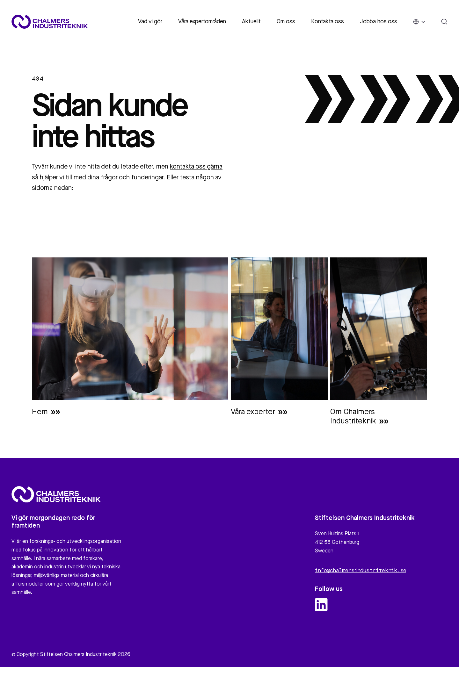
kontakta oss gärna (196, 167)
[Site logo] (49, 22)
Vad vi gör (150, 22)
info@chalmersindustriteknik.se (360, 573)
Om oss (286, 22)
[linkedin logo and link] (321, 607)
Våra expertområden (202, 22)
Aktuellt (251, 22)
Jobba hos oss (378, 22)
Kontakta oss (327, 22)
